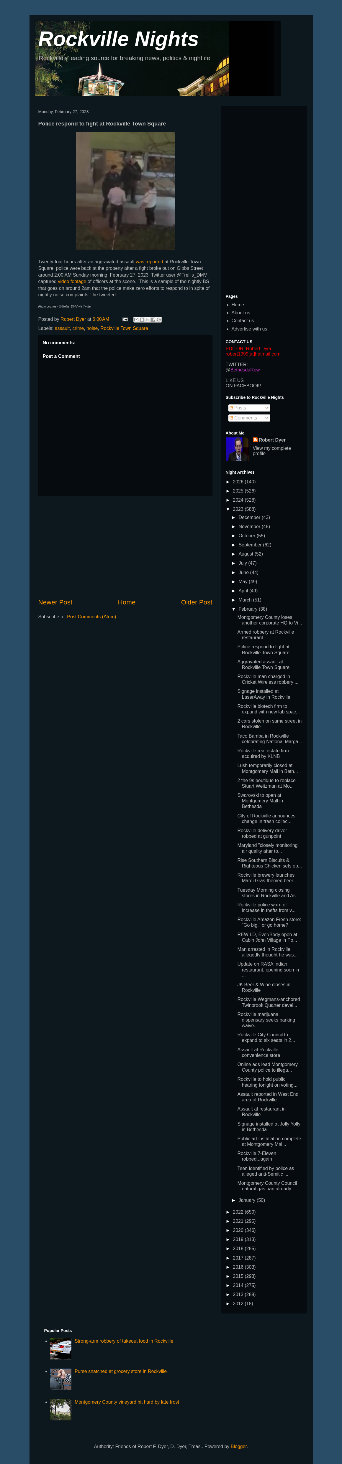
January (247, 1200)
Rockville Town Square (124, 328)
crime (78, 328)
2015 (239, 1276)
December (249, 517)
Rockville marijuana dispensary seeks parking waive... (266, 1020)
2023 (239, 509)
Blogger (239, 1446)
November (249, 526)
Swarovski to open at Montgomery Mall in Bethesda (260, 801)
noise (92, 328)
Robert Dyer (272, 439)
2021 (239, 1221)
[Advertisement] (125, 547)
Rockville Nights (118, 38)
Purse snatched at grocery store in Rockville (121, 1371)
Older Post (196, 602)
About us (241, 312)
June (244, 572)
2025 (239, 490)
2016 (239, 1267)
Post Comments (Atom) (91, 616)
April (243, 590)
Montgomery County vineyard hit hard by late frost (127, 1401)
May (243, 581)
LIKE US (235, 380)
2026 (239, 481)
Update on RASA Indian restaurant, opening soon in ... (268, 969)
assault (62, 328)
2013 (239, 1294)
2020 (239, 1230)
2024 (239, 500)
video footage (72, 281)
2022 (239, 1212)
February (248, 609)
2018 (239, 1248)
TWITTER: (237, 364)
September (250, 544)
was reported (149, 261)
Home (127, 602)
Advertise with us (249, 328)
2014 (239, 1285)
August (246, 553)
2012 (239, 1303)
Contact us (243, 320)
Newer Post (55, 602)
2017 (239, 1257)
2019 (239, 1239)
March (245, 599)
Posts (238, 407)
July (243, 563)
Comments (243, 417)
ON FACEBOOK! (243, 385)
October (247, 535)
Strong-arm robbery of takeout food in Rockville (124, 1341)
